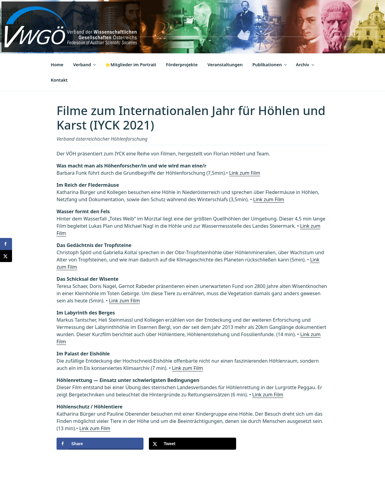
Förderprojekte (182, 64)
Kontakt (59, 80)
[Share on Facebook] (100, 444)
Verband (85, 64)
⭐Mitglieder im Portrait (130, 64)
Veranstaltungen (225, 64)
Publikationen (270, 64)
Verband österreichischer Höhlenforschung (102, 139)
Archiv (305, 64)
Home (57, 64)
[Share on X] (192, 444)
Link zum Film (244, 173)
